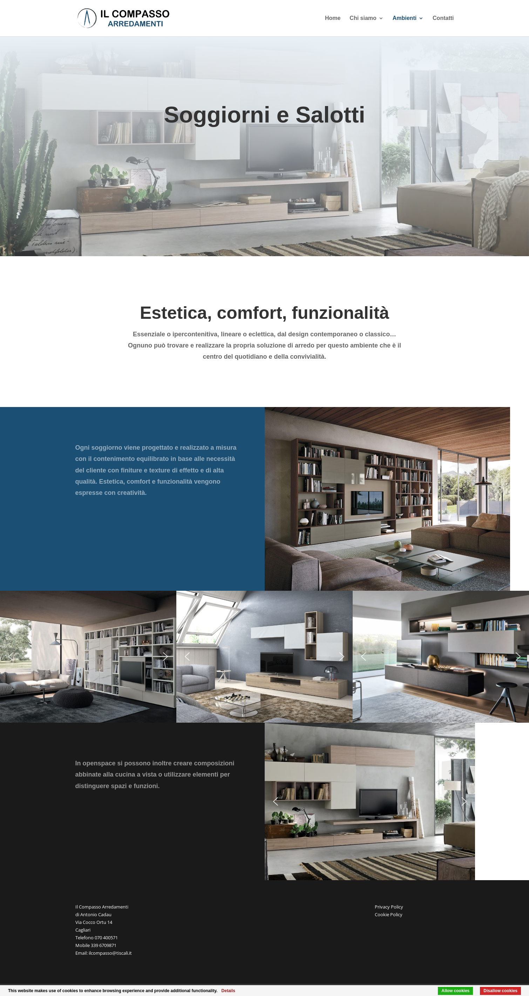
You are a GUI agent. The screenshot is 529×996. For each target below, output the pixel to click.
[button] (10, 656)
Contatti (443, 18)
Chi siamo (363, 18)
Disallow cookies (500, 990)
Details (228, 990)
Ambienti (404, 18)
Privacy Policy (389, 907)
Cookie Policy (388, 914)
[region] (387, 499)
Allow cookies (455, 990)
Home (332, 18)
